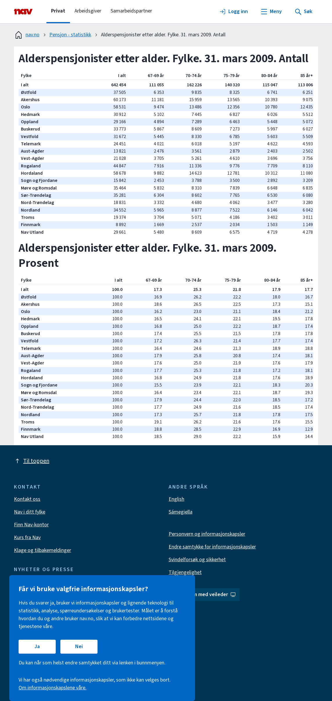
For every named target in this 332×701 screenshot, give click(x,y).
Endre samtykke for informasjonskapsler (212, 546)
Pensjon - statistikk (70, 34)
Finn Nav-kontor (31, 524)
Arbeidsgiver (88, 11)
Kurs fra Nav (27, 537)
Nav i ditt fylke (29, 512)
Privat (58, 11)
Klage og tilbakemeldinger (42, 550)
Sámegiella (180, 512)
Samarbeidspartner (131, 11)
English (176, 499)
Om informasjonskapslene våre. (52, 687)
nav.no (26, 35)
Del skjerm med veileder (205, 594)
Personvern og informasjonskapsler (207, 534)
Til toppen (31, 461)
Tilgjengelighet (185, 572)
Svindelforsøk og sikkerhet (197, 559)
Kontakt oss (27, 499)
